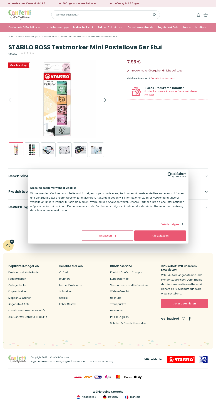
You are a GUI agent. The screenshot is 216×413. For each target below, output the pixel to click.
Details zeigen (170, 224)
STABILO (13, 53)
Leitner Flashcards (70, 285)
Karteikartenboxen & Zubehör (26, 310)
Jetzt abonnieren (184, 303)
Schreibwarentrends (140, 27)
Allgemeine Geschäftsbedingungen (50, 361)
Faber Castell (67, 304)
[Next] (101, 100)
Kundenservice (119, 279)
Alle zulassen (160, 235)
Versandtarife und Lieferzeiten (129, 285)
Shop (11, 36)
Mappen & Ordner (19, 298)
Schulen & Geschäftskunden (128, 323)
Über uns (115, 298)
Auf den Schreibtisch (110, 27)
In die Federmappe (57, 27)
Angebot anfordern (163, 78)
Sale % (186, 27)
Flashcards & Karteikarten (24, 27)
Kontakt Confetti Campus (126, 272)
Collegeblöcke (17, 285)
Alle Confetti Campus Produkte (27, 317)
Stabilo (63, 298)
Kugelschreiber (17, 291)
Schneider (65, 291)
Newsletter (116, 310)
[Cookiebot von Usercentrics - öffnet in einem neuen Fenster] (170, 174)
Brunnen (64, 279)
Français (132, 397)
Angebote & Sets (168, 27)
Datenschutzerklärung (101, 361)
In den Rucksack (83, 27)
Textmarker (50, 36)
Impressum (79, 361)
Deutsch (110, 397)
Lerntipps (200, 27)
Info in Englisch (119, 317)
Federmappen (17, 279)
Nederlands (86, 397)
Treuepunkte (118, 304)
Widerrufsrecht (119, 291)
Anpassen (107, 235)
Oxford (63, 272)
